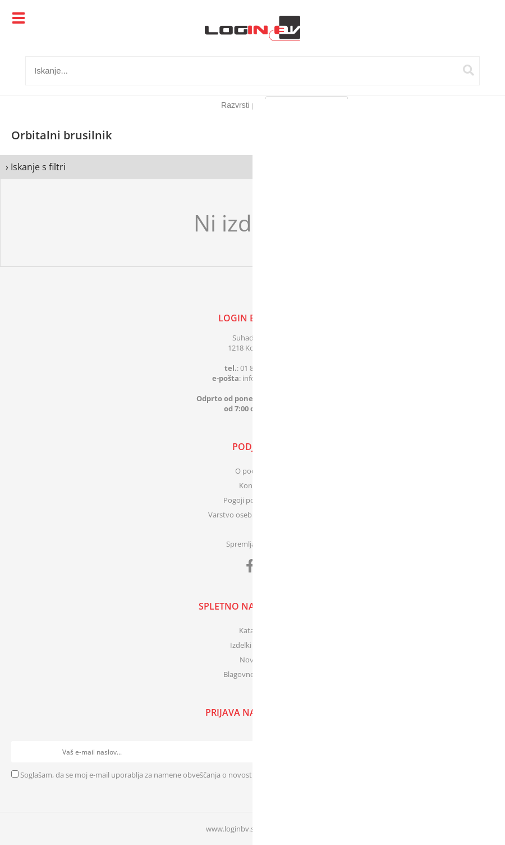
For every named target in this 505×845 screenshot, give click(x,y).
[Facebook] (253, 568)
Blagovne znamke (252, 674)
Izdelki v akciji (252, 645)
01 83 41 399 (260, 368)
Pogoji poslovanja (252, 500)
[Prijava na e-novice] (483, 751)
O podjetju (252, 471)
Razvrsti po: (242, 105)
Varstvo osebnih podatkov (252, 515)
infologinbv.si (267, 378)
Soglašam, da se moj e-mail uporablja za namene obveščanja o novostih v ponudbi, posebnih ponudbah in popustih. (213, 775)
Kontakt (252, 485)
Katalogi (252, 630)
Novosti (253, 660)
